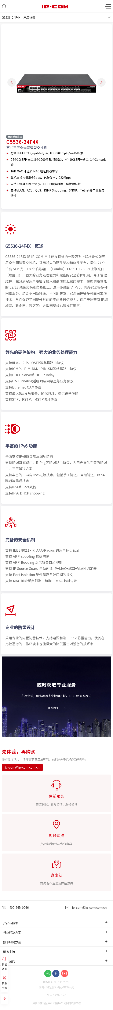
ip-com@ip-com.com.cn (22, 767)
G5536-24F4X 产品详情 (18, 17)
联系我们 (56, 708)
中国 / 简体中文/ (56, 994)
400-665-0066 (15, 907)
